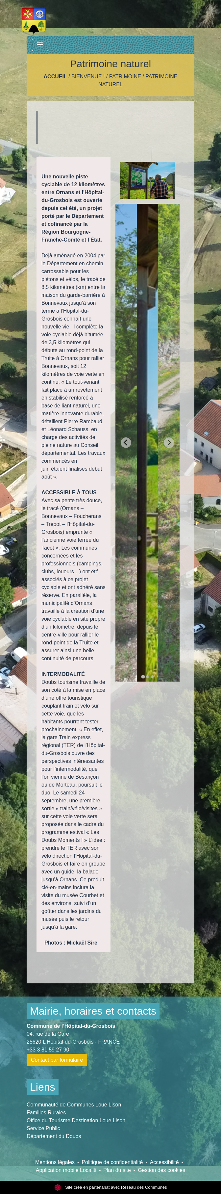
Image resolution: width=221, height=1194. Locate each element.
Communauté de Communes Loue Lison (74, 1104)
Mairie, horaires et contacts (93, 1011)
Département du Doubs (54, 1136)
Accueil (55, 76)
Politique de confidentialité (112, 1162)
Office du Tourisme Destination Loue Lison (76, 1120)
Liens (42, 1087)
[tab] (143, 676)
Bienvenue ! (88, 76)
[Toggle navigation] (40, 45)
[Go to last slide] (126, 442)
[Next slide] (169, 442)
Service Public (43, 1128)
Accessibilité (164, 1162)
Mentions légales (55, 1162)
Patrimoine (125, 76)
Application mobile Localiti (66, 1170)
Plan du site (117, 1170)
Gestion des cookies (161, 1170)
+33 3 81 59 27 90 (48, 1049)
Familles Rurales (46, 1112)
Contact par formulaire (57, 1060)
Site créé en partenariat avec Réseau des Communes (110, 1187)
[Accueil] (34, 18)
